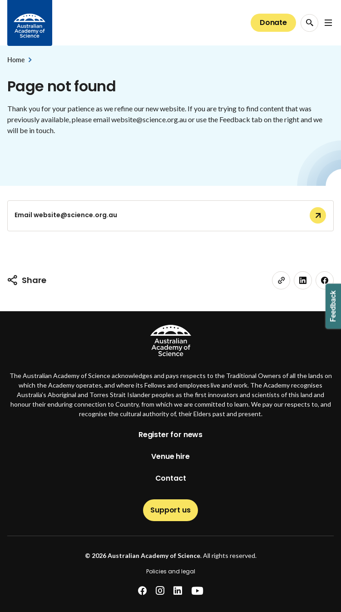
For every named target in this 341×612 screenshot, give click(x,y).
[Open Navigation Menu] (328, 22)
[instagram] (160, 591)
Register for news (170, 434)
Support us (170, 510)
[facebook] (142, 591)
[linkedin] (303, 280)
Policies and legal (170, 571)
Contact (170, 478)
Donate (273, 22)
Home (15, 60)
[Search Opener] (309, 23)
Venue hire (170, 456)
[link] (281, 280)
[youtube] (197, 591)
